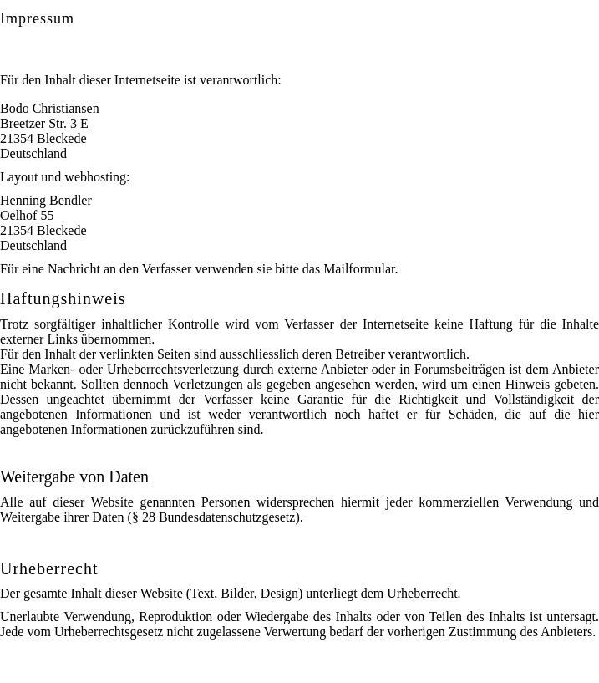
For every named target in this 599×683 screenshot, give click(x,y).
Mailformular (358, 269)
